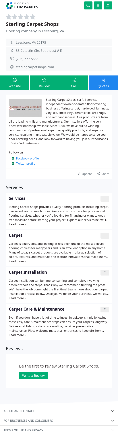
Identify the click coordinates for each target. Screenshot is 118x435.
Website (14, 82)
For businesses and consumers (28, 421)
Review (44, 82)
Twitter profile (25, 163)
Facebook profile (27, 158)
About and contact (19, 411)
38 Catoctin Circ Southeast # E (39, 50)
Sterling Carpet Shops (32, 24)
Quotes (103, 82)
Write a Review (33, 375)
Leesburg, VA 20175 (31, 42)
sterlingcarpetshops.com (35, 67)
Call (74, 82)
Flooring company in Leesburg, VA (35, 31)
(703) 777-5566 (27, 59)
